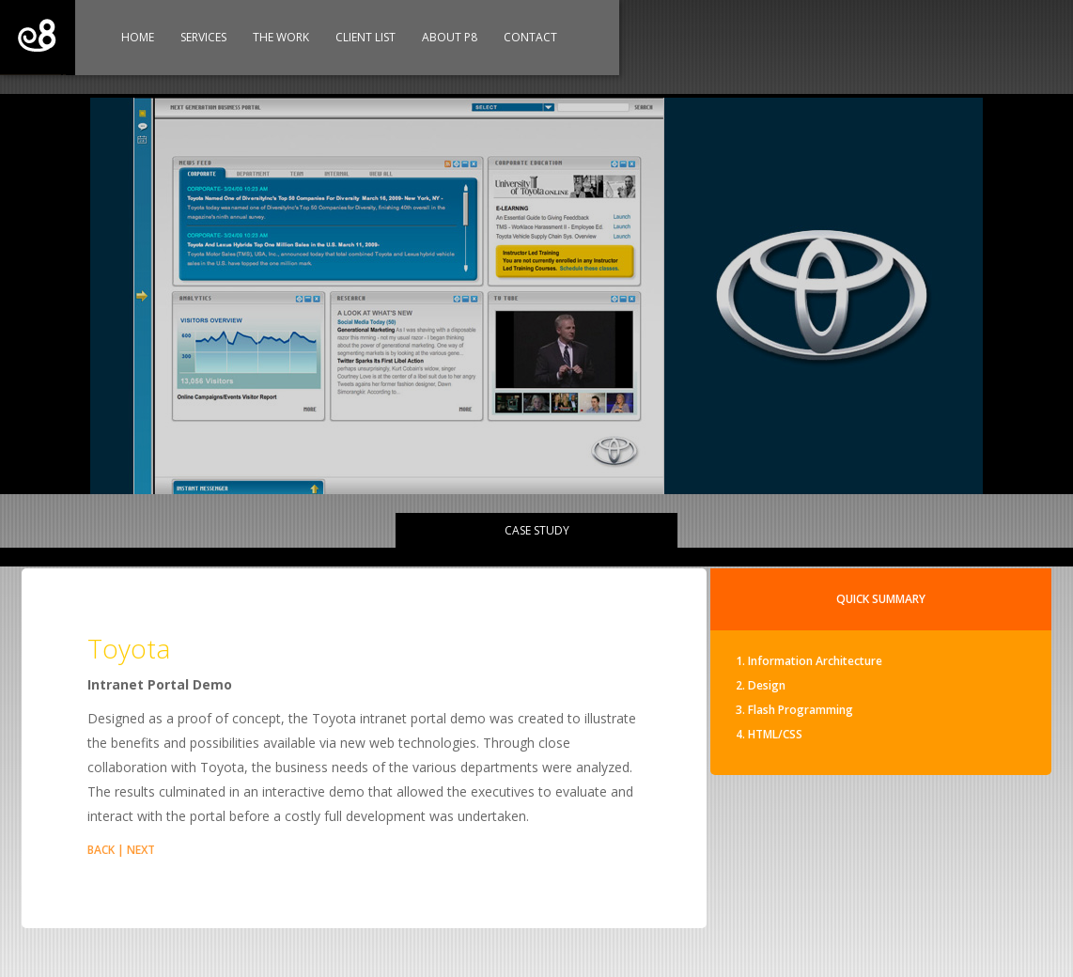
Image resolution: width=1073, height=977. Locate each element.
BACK (101, 850)
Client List (365, 37)
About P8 (449, 37)
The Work (281, 37)
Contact (530, 37)
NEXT (141, 850)
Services (203, 37)
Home (137, 37)
